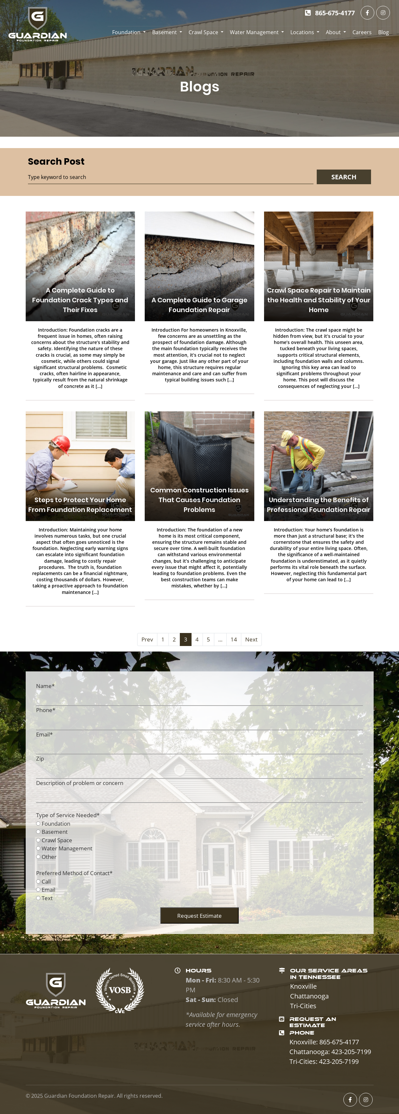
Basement (164, 32)
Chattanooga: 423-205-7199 (330, 1051)
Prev (147, 639)
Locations (302, 32)
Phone (45, 710)
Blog (383, 32)
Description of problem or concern (79, 783)
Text (47, 898)
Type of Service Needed (68, 815)
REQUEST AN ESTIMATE (312, 1022)
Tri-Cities (303, 1005)
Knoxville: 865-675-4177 (324, 1042)
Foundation (126, 32)
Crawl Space (203, 32)
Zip (40, 758)
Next (251, 639)
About (333, 32)
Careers (362, 32)
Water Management (254, 32)
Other (49, 856)
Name (45, 686)
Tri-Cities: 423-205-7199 (324, 1061)
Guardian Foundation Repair (79, 1095)
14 (234, 639)
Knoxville (303, 986)
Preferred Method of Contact (74, 873)
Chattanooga (309, 996)
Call (46, 881)
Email (44, 734)
